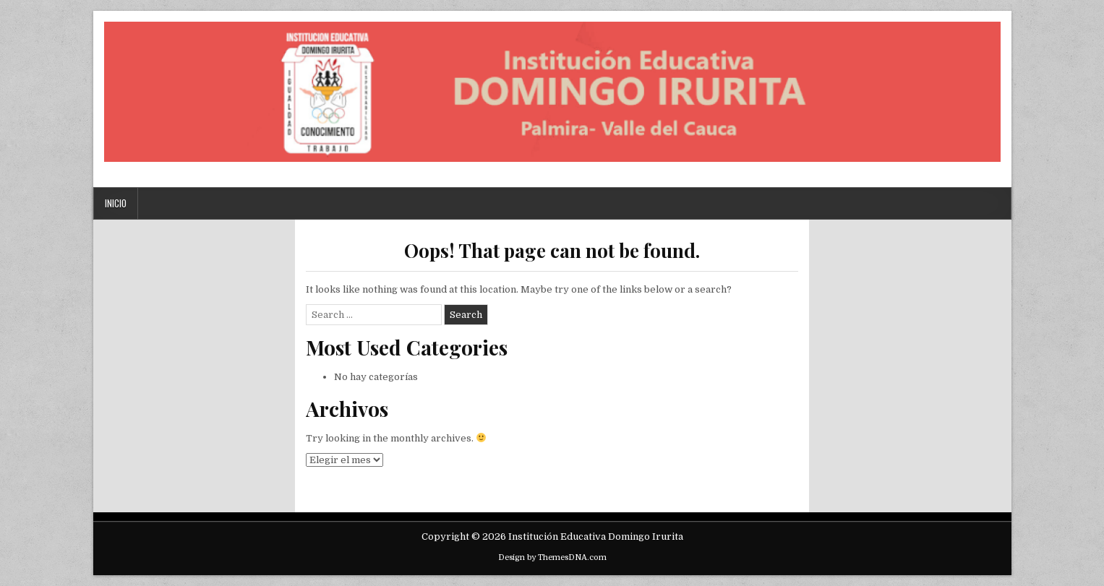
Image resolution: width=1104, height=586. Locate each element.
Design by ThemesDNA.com (552, 557)
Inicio (116, 203)
